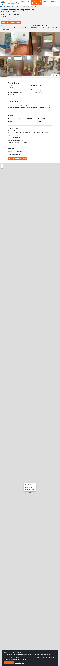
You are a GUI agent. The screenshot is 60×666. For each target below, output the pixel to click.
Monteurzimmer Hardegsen (14, 6)
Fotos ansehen (55, 75)
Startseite (2, 6)
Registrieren (46, 1)
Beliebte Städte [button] (25, 1)
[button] (30, 493)
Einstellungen (19, 663)
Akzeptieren (9, 663)
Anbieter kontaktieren (11, 22)
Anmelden (53, 1)
